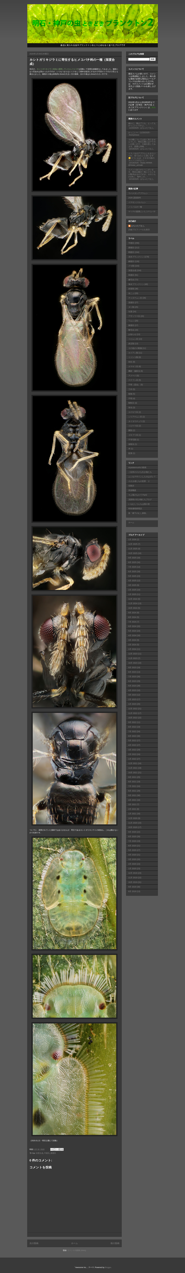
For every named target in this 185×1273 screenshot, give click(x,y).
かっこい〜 (133, 132)
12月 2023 (132, 654)
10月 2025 (132, 553)
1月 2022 (132, 759)
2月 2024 (132, 645)
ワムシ (131, 321)
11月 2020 (132, 823)
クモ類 (131, 266)
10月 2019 (132, 882)
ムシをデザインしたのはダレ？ (142, 477)
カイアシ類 (133, 353)
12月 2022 (132, 708)
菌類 (130, 430)
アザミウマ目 (134, 316)
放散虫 (131, 444)
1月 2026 (132, 539)
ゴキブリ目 (133, 435)
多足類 (131, 343)
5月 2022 (132, 740)
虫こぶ (131, 293)
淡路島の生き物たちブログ (140, 499)
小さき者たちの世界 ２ (139, 481)
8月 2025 (132, 562)
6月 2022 (132, 736)
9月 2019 (132, 887)
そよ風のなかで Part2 (137, 495)
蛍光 (130, 407)
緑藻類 (131, 289)
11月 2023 (132, 658)
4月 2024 (132, 635)
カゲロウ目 (133, 412)
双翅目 (131, 275)
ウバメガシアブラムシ (138, 193)
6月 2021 (132, 791)
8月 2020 (132, 836)
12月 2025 (132, 544)
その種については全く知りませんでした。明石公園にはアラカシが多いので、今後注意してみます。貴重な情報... (142, 143)
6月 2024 (132, 626)
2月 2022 (132, 754)
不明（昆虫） (134, 385)
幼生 (130, 362)
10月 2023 (132, 663)
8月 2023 (132, 672)
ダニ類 (131, 307)
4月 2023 (132, 690)
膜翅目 (53, 1153)
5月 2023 (132, 686)
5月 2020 (132, 850)
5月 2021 (132, 795)
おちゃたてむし (138, 226)
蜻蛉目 (131, 403)
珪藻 (130, 311)
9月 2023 (132, 667)
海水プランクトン (136, 284)
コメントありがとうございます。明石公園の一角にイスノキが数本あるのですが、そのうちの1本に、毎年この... (142, 173)
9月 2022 (132, 722)
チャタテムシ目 (135, 298)
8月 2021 (132, 781)
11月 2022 (132, 713)
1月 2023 (132, 704)
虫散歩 (131, 486)
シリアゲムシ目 (135, 417)
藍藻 (130, 453)
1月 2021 (132, 814)
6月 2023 (132, 681)
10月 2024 (132, 608)
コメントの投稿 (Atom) (76, 1250)
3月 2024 (132, 640)
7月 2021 (132, 786)
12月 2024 (132, 599)
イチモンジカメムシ (137, 202)
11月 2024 (132, 603)
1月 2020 (132, 868)
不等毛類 (132, 439)
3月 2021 (132, 804)
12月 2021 (132, 763)
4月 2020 (132, 855)
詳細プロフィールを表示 (139, 229)
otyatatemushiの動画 (137, 467)
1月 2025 (132, 594)
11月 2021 (132, 768)
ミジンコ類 (133, 357)
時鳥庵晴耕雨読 (135, 508)
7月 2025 (132, 567)
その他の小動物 (135, 348)
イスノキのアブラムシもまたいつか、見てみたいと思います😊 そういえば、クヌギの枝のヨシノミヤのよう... (142, 156)
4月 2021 (132, 800)
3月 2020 (132, 859)
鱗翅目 (131, 261)
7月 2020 (132, 841)
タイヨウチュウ (135, 421)
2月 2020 (132, 864)
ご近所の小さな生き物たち (140, 472)
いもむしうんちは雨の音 (139, 504)
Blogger (108, 1267)
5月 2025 (132, 576)
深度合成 (39, 1153)
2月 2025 (132, 590)
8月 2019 (132, 891)
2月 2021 (132, 809)
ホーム (74, 1243)
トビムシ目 (133, 339)
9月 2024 (132, 612)
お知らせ (132, 334)
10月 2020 (132, 827)
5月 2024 (132, 631)
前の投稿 (115, 1243)
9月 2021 (132, 777)
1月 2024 (132, 649)
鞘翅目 (131, 252)
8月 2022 (132, 727)
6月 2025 (132, 571)
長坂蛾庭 (132, 490)
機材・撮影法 (134, 371)
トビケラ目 (133, 426)
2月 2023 (132, 699)
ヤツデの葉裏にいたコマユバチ (142, 211)
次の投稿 (34, 1243)
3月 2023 (132, 695)
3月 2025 (132, 585)
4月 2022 (132, 745)
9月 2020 (132, 832)
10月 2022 (132, 718)
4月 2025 (132, 580)
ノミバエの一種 (135, 207)
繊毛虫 (131, 280)
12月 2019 (132, 873)
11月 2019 (132, 877)
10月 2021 (132, 772)
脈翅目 (131, 325)
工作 (130, 389)
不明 (130, 398)
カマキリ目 (133, 366)
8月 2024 (132, 617)
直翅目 (131, 302)
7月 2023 (132, 676)
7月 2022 (132, 731)
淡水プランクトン (136, 257)
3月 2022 (132, 750)
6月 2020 (132, 846)
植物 (130, 394)
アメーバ (132, 376)
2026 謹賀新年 (134, 198)
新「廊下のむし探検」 (138, 513)
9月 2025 (132, 558)
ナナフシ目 (133, 380)
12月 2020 (132, 818)
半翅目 (47, 1153)
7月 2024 (132, 622)
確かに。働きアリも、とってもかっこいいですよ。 (142, 124)
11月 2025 (132, 549)
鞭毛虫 (131, 330)
